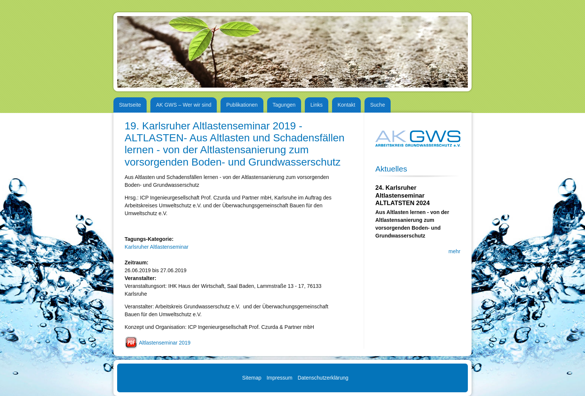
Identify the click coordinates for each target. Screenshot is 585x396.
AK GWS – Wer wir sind (183, 105)
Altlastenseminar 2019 (165, 343)
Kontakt (346, 105)
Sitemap (251, 378)
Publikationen (241, 105)
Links (316, 105)
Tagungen (284, 105)
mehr (454, 251)
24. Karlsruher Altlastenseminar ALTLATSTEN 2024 (402, 195)
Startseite (130, 105)
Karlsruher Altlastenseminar (156, 247)
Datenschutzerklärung (323, 378)
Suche (377, 105)
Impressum (279, 378)
